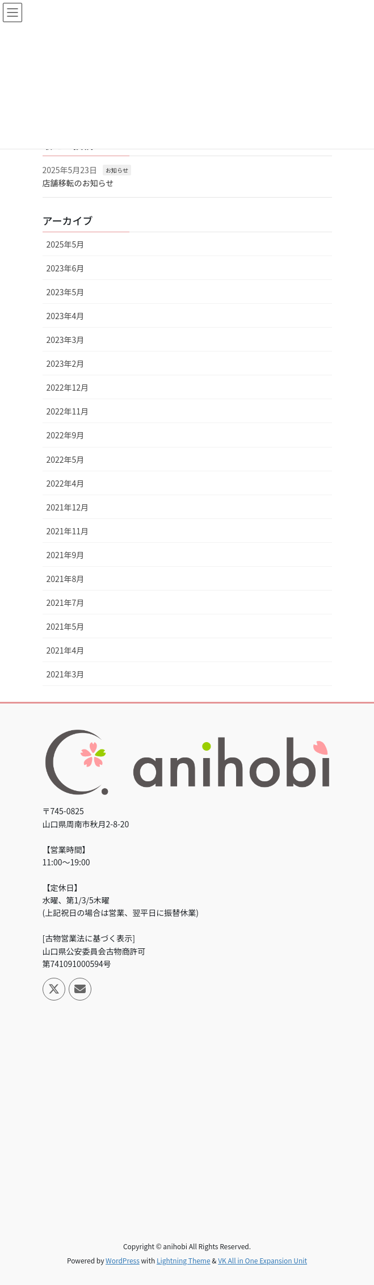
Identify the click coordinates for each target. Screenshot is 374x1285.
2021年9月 (66, 554)
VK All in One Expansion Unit (262, 1260)
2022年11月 (68, 411)
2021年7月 (66, 602)
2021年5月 (66, 626)
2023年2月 (66, 363)
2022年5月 (66, 459)
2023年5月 (66, 292)
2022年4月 (66, 483)
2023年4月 (66, 315)
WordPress (123, 1260)
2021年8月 (66, 578)
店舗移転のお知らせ (78, 183)
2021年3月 (66, 674)
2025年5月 (66, 244)
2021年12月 (68, 507)
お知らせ (117, 170)
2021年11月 (68, 531)
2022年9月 (66, 435)
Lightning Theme (184, 1260)
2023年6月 (66, 268)
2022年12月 (68, 387)
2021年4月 (66, 650)
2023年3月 (66, 339)
